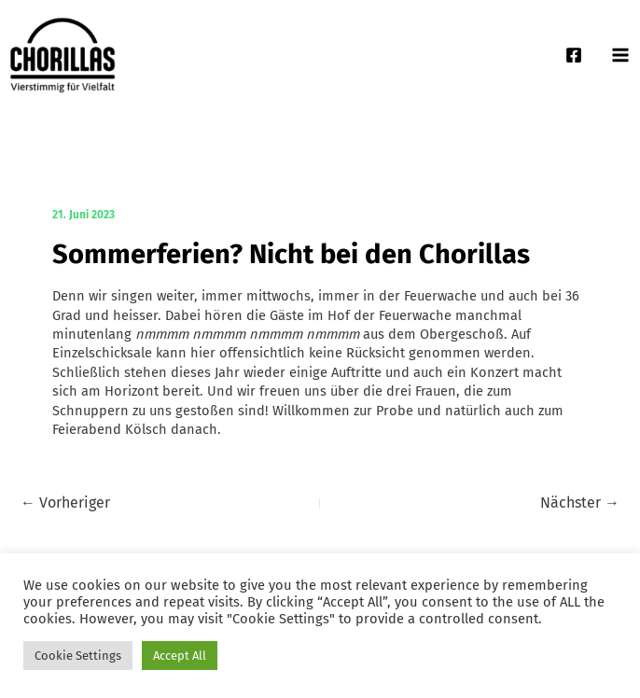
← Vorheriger (65, 503)
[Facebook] (573, 55)
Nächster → (579, 503)
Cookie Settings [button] (78, 656)
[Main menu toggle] (620, 55)
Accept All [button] (179, 656)
